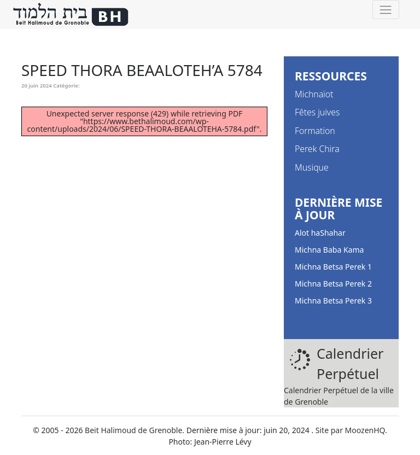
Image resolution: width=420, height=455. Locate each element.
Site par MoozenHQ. (351, 430)
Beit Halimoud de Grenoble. (134, 430)
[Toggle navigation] (385, 9)
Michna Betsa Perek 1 (333, 266)
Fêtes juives (317, 112)
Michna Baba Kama (329, 249)
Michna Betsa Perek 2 (333, 283)
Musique (312, 167)
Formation (315, 131)
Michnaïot (314, 94)
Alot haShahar (320, 233)
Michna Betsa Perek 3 (333, 300)
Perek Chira (317, 149)
